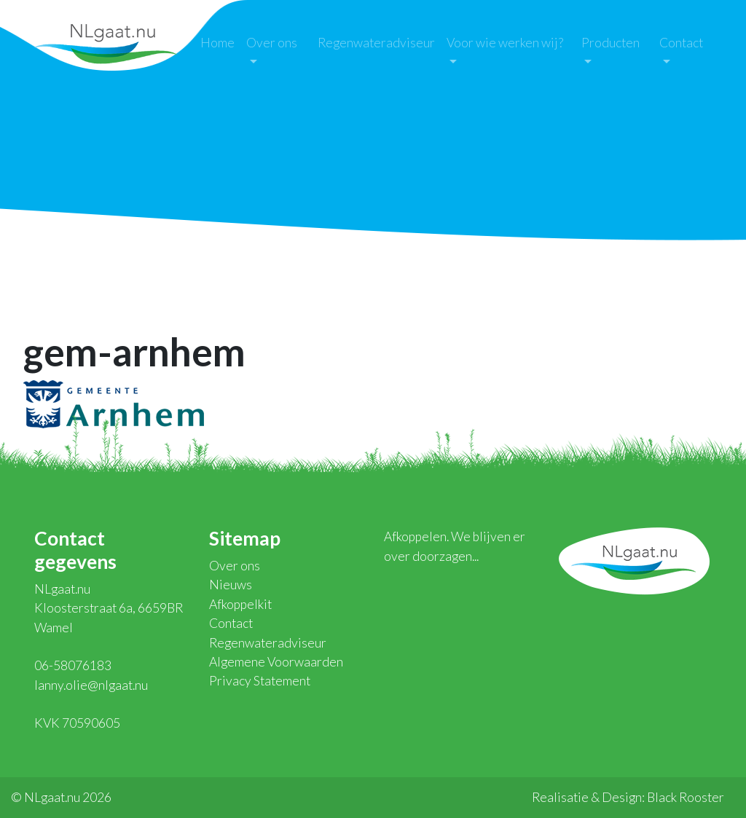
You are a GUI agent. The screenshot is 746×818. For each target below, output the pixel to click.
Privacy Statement (259, 680)
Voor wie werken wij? (505, 42)
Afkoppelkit (240, 604)
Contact (681, 42)
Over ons (271, 42)
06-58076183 (72, 665)
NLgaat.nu (105, 42)
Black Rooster (685, 797)
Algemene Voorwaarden (276, 661)
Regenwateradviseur (376, 42)
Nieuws (230, 584)
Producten (610, 42)
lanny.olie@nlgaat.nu (91, 685)
